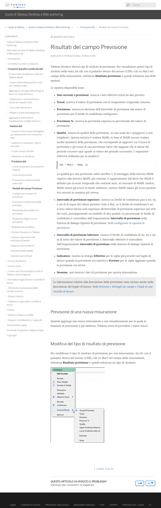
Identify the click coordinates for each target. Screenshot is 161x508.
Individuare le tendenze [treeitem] (22, 156)
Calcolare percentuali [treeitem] (21, 256)
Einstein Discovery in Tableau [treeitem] (25, 232)
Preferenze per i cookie (133, 505)
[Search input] (144, 5)
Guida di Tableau (15, 27)
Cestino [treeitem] (10, 310)
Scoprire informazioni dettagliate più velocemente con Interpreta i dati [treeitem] (27, 134)
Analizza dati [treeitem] (15, 126)
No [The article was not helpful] (150, 483)
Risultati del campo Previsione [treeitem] (27, 188)
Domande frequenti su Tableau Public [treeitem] (25, 330)
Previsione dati (87, 27)
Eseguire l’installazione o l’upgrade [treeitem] (24, 320)
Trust (102, 505)
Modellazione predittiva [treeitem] (22, 227)
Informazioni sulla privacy (57, 505)
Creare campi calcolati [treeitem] (22, 151)
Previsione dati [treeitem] (18, 161)
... (75, 27)
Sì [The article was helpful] (140, 483)
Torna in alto (103, 469)
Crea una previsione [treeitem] (22, 175)
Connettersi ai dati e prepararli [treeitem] (22, 64)
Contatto (113, 505)
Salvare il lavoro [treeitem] (15, 296)
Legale (13, 505)
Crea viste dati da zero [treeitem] (20, 107)
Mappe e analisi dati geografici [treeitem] (24, 112)
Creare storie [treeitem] (14, 266)
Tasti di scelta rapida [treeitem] (17, 325)
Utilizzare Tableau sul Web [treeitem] (20, 315)
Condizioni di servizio (30, 505)
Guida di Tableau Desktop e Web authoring (49, 27)
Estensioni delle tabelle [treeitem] (22, 251)
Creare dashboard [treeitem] (16, 261)
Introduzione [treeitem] (13, 59)
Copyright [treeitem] (12, 335)
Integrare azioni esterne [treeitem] (22, 245)
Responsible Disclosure (84, 505)
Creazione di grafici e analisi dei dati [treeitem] (25, 69)
